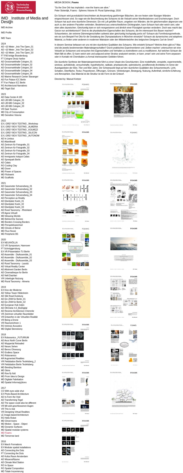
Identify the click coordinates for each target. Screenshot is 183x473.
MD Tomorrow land (10, 436)
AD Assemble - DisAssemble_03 (16, 260)
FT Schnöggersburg (10, 248)
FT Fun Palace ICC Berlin (13, 82)
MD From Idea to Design (12, 376)
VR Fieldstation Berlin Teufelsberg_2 (18, 361)
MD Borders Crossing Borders (15, 222)
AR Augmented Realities (12, 358)
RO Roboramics (8, 355)
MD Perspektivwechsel (12, 225)
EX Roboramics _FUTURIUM (15, 337)
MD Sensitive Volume (11, 115)
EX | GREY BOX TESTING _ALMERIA (19, 127)
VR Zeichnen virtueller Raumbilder (17, 314)
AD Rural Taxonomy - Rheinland (16, 210)
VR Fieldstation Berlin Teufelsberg (17, 364)
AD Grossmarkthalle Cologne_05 (16, 73)
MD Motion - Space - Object (14, 424)
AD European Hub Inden (12, 305)
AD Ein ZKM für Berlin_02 (13, 302)
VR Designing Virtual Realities (15, 412)
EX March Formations (11, 444)
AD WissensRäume (10, 459)
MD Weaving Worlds (11, 216)
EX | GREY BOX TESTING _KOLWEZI (19, 130)
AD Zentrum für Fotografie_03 (15, 150)
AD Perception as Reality (13, 198)
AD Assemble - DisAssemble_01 (16, 254)
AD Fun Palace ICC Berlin (13, 79)
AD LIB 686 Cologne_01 (12, 100)
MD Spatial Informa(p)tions (14, 382)
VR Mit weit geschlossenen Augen (17, 406)
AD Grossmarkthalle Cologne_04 (16, 70)
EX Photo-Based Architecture (15, 394)
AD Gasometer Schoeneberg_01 (16, 186)
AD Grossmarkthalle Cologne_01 (16, 62)
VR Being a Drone (9, 320)
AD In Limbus (7, 138)
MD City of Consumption (12, 112)
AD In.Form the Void (10, 397)
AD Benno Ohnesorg (11, 349)
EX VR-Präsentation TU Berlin (15, 251)
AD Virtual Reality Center (13, 266)
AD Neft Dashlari (9, 275)
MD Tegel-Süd (8, 88)
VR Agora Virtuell (9, 213)
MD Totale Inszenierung (12, 471)
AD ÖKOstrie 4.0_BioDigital (14, 308)
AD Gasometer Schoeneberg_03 (16, 192)
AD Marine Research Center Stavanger (19, 76)
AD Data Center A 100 (11, 97)
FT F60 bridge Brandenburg (14, 56)
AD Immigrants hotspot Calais (15, 156)
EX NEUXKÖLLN (9, 242)
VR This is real (8, 409)
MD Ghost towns (9, 421)
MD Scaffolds (7, 177)
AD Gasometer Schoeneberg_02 (16, 189)
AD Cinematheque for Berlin (14, 272)
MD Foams (6, 433)
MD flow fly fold (8, 373)
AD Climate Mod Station (12, 462)
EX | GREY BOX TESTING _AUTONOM (20, 136)
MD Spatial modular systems (14, 430)
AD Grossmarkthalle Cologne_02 (16, 65)
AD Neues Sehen (9, 346)
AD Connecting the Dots (12, 450)
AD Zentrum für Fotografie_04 (15, 153)
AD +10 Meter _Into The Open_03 (17, 53)
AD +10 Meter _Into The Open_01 (17, 47)
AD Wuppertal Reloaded (12, 343)
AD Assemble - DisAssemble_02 (16, 257)
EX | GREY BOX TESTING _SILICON (19, 133)
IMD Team (6, 38)
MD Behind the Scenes (12, 219)
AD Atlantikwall (8, 141)
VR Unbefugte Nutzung (12, 278)
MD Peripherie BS (9, 234)
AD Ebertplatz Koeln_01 (12, 201)
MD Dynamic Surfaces (11, 427)
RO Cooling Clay (9, 165)
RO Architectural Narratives (14, 85)
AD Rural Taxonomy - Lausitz (15, 263)
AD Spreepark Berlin (11, 159)
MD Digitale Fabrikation (12, 379)
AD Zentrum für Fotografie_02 (15, 147)
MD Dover (6, 168)
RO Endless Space (10, 352)
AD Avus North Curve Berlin (14, 340)
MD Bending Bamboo (11, 367)
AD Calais (5, 162)
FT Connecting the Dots (12, 453)
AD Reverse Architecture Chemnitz (17, 311)
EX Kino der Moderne (11, 290)
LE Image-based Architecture (15, 415)
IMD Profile (6, 32)
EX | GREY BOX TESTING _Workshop (19, 124)
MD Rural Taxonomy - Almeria (15, 281)
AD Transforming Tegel (12, 400)
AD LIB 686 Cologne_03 (12, 106)
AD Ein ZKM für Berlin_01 (13, 299)
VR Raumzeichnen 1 (11, 323)
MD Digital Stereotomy (11, 329)
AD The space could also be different (18, 403)
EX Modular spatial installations (16, 447)
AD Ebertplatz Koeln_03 (12, 207)
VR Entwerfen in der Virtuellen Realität (19, 317)
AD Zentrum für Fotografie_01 (15, 144)
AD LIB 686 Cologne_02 (12, 103)
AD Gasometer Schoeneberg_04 (16, 195)
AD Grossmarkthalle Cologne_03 (16, 68)
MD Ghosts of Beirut (10, 228)
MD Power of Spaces (11, 171)
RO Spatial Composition (12, 468)
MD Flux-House (8, 231)
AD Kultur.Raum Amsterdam (14, 456)
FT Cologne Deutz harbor (13, 59)
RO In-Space (7, 465)
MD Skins (5, 370)
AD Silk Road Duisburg (12, 296)
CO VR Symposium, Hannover (15, 245)
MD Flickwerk (7, 174)
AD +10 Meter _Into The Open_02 (17, 50)
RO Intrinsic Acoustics (11, 326)
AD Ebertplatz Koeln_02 (12, 204)
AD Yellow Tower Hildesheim (14, 293)
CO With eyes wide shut (12, 391)
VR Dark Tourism (9, 109)
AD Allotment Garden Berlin (14, 269)
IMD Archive (7, 27)
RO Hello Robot (8, 418)
